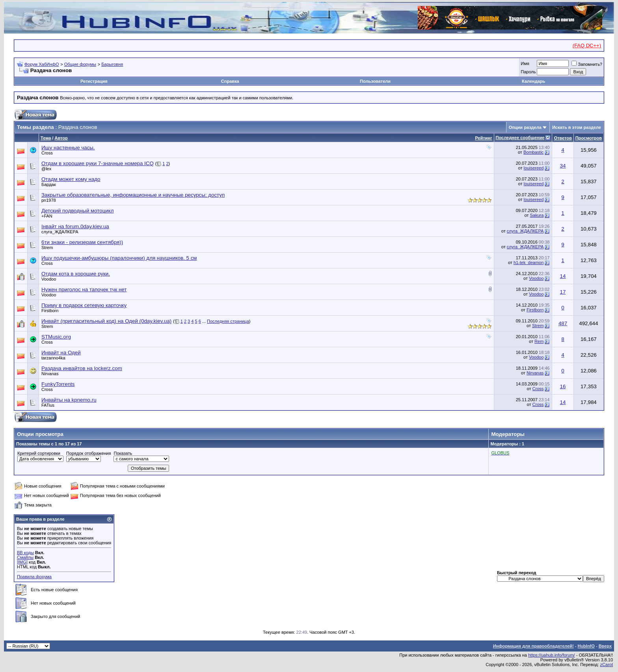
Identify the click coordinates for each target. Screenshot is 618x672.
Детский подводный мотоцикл (77, 211)
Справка (230, 81)
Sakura (537, 215)
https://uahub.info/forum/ (551, 655)
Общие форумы (80, 64)
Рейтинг (483, 138)
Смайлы (25, 557)
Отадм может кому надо (71, 179)
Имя (525, 63)
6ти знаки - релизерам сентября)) (82, 242)
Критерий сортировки (38, 453)
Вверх (605, 646)
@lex (46, 168)
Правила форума (34, 576)
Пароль (528, 71)
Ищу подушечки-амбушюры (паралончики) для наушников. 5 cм (119, 258)
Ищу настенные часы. (68, 148)
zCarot (606, 664)
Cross (47, 153)
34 (563, 166)
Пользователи (375, 81)
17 (563, 292)
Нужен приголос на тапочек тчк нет (84, 289)
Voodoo (48, 279)
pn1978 (48, 200)
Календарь (533, 81)
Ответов (562, 138)
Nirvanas (49, 373)
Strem (47, 247)
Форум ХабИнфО (41, 64)
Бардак (48, 184)
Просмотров (588, 138)
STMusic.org (56, 337)
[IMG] (22, 562)
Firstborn (49, 310)
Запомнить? (586, 64)
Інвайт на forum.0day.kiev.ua (75, 226)
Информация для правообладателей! (533, 646)
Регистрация (94, 81)
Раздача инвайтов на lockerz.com (81, 368)
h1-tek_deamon (529, 262)
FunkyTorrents (57, 384)
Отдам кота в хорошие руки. (75, 274)
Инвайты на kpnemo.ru (69, 400)
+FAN (46, 216)
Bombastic (533, 152)
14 (563, 276)
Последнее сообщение (520, 137)
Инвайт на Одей (61, 353)
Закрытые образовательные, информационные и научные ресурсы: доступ (133, 195)
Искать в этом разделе (576, 127)
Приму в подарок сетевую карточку (84, 305)
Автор (60, 138)
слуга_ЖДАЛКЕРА (59, 231)
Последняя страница (228, 321)
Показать (123, 453)
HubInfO (585, 646)
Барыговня (112, 64)
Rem (539, 341)
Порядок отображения (88, 453)
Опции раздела (525, 127)
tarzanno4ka (53, 358)
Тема (46, 138)
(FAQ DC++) (587, 45)
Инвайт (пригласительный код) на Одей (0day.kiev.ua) (106, 321)
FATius (47, 405)
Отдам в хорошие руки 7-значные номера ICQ (97, 163)
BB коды (25, 552)
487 (562, 323)
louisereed (534, 168)
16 (563, 386)
